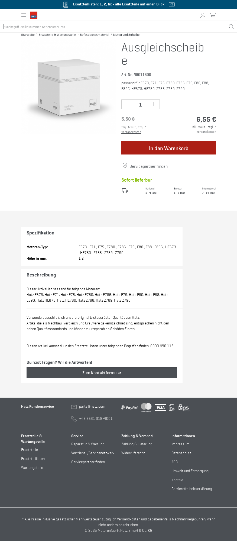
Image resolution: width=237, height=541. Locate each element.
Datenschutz (181, 452)
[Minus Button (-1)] (127, 104)
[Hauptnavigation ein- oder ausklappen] (23, 14)
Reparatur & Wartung (87, 443)
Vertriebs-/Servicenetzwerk (92, 452)
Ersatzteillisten (33, 458)
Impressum (180, 443)
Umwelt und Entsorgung (190, 470)
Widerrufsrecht (133, 452)
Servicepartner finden (148, 166)
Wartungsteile (32, 467)
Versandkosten (131, 131)
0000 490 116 (162, 345)
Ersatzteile (29, 449)
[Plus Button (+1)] (153, 104)
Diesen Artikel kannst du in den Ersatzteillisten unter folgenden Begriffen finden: (100, 345)
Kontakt (177, 479)
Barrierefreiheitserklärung (191, 488)
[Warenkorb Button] (212, 15)
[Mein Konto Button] (202, 15)
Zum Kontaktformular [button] (101, 372)
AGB (174, 461)
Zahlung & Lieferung (136, 443)
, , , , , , (102, 345)
